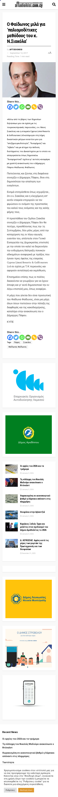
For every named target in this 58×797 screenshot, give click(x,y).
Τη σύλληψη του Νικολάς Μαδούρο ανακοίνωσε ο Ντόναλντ (32, 482)
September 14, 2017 (19, 53)
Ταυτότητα (8, 762)
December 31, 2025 (28, 553)
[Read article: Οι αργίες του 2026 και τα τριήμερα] (11, 469)
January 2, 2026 (27, 516)
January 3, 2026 (27, 473)
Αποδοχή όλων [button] (26, 790)
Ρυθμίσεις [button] (10, 790)
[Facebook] (10, 107)
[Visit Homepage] (29, 5)
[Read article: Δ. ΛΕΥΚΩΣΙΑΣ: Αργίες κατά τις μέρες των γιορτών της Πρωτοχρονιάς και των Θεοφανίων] (11, 543)
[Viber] (40, 107)
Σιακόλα (27, 342)
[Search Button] (54, 4)
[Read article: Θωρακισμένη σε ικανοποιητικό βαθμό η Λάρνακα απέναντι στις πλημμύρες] (11, 498)
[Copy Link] (34, 107)
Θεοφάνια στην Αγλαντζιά (32, 512)
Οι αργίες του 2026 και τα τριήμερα (20, 739)
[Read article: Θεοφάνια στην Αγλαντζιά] (11, 515)
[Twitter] (16, 107)
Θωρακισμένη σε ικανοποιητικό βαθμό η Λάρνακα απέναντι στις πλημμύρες (35, 498)
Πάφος (17, 342)
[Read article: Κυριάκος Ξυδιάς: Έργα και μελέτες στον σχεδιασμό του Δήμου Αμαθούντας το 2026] (11, 526)
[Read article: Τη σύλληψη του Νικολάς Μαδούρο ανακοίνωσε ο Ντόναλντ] (11, 482)
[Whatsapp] (22, 107)
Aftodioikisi (15, 49)
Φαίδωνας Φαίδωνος (18, 347)
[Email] (28, 107)
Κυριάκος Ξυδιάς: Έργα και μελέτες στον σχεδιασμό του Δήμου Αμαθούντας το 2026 (34, 527)
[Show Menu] (3, 4)
